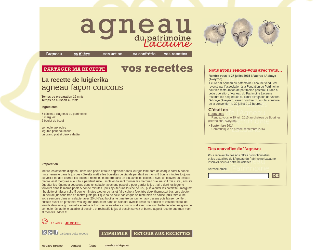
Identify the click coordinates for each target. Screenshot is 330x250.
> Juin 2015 (216, 114)
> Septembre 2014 (220, 125)
